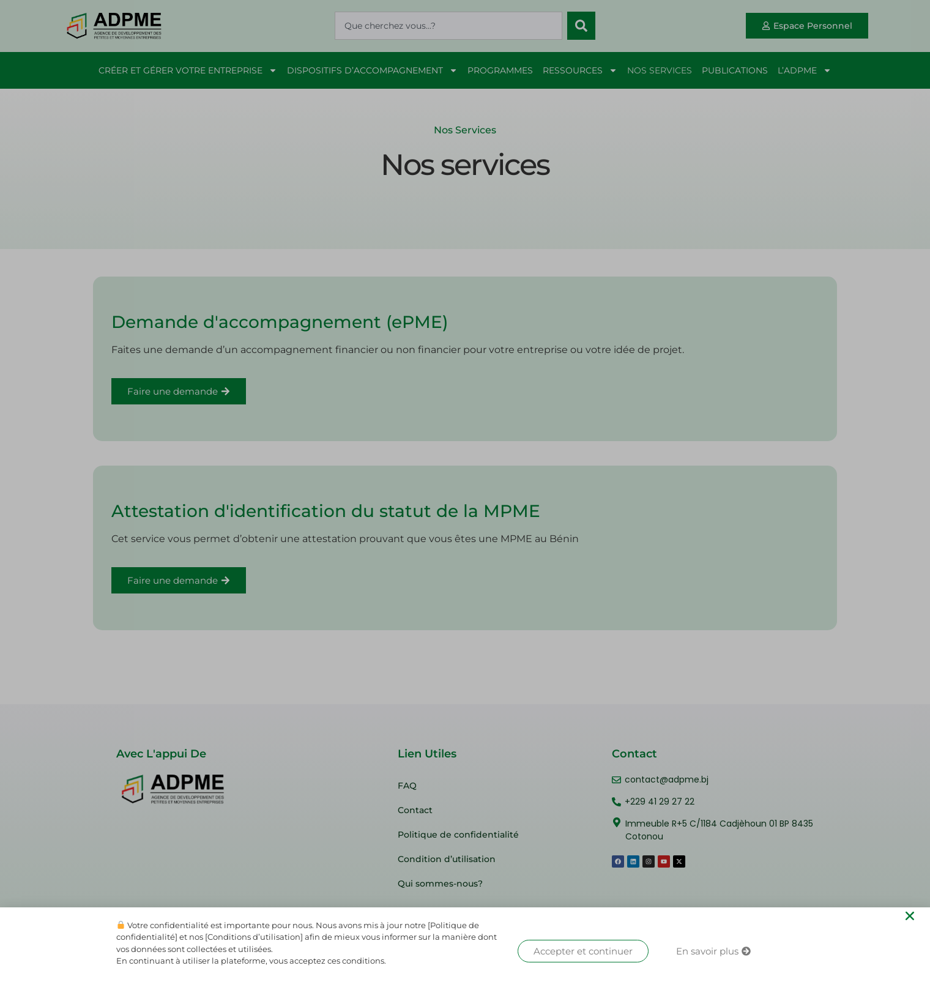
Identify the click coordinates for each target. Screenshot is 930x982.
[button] (910, 916)
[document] (465, 491)
